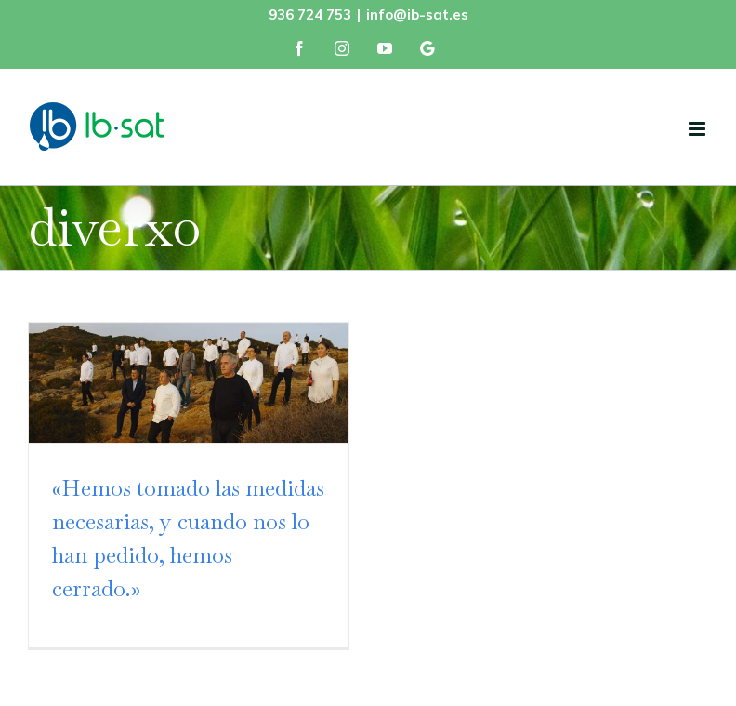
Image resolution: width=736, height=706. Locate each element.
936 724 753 (310, 14)
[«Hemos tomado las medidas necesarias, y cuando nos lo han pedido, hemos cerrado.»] (188, 383)
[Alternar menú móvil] (698, 129)
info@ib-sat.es (417, 14)
